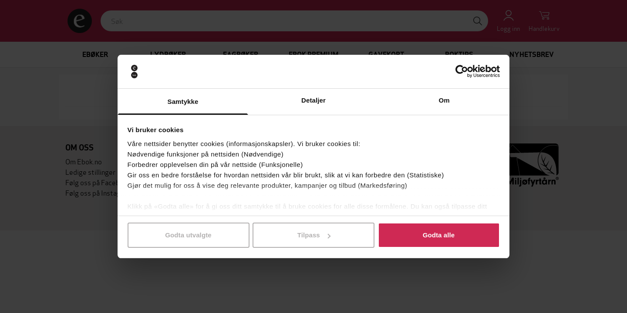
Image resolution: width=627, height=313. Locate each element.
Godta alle (439, 235)
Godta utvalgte (188, 235)
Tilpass (313, 235)
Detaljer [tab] (313, 100)
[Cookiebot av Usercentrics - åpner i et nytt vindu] (462, 71)
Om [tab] (443, 100)
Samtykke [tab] (183, 101)
